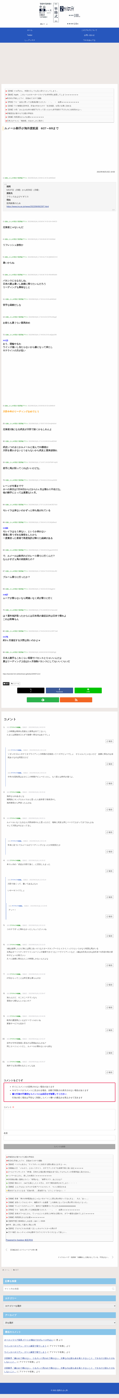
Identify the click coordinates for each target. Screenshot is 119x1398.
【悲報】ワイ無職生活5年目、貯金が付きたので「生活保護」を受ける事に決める (39, 106)
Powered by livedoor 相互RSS (19, 1244)
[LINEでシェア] (88, 690)
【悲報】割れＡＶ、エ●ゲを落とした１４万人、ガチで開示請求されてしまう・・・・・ (42, 1187)
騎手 (6, 684)
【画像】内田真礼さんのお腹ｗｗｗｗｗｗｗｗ (25, 117)
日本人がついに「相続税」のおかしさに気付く (25, 121)
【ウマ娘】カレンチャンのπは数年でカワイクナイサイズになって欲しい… (37, 1236)
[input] (59, 1292)
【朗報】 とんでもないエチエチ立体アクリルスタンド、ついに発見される (37, 1191)
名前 (6, 1137)
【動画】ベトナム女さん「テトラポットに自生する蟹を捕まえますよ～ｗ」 (38, 1168)
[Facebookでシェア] (59, 690)
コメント (9, 1107)
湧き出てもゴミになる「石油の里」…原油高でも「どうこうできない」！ (37, 1195)
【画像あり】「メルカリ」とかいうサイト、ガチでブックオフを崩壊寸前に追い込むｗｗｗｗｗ (45, 1172)
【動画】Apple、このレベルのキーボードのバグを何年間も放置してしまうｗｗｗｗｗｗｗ (42, 95)
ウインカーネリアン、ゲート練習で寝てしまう (25, 1350)
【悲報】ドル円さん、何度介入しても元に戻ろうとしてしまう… (32, 91)
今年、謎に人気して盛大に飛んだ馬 (22, 1229)
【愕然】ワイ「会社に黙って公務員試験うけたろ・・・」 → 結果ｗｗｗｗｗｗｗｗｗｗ (43, 102)
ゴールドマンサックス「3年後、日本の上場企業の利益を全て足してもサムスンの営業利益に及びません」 (49, 1176)
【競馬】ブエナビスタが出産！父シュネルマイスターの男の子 (32, 1232)
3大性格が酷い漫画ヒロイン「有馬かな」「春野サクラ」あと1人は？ (35, 1183)
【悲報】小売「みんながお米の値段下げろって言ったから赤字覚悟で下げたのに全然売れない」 (45, 110)
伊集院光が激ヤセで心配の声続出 (20, 113)
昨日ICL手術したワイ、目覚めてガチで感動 (24, 98)
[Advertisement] (59, 63)
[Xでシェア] (30, 690)
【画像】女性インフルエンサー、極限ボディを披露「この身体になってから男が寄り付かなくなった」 (48, 1206)
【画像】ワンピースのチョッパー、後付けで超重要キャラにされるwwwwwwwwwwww (42, 1210)
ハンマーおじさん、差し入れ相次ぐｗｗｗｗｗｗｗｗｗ (30, 1180)
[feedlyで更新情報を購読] (56, 699)
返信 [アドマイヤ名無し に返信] (109, 741)
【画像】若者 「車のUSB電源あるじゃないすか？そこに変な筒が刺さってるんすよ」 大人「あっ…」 (48, 1203)
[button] (113, 1292)
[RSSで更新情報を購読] (62, 699)
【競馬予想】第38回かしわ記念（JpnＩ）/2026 (26, 1225)
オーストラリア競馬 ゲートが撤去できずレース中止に (28, 1344)
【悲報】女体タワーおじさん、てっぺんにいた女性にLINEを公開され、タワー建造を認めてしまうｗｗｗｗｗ (51, 1218)
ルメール (15, 684)
